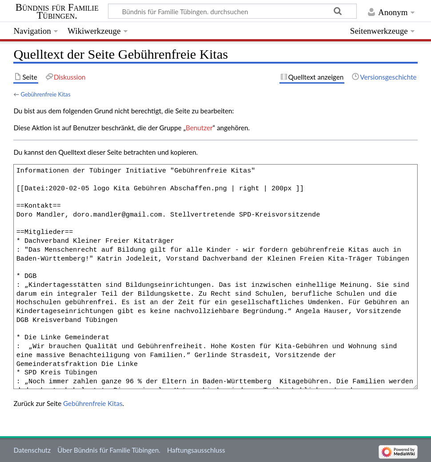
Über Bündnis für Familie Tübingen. (108, 450)
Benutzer (199, 128)
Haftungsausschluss (196, 450)
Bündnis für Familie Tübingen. (57, 12)
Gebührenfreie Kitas (45, 94)
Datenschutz (32, 450)
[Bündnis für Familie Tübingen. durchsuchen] (232, 11)
